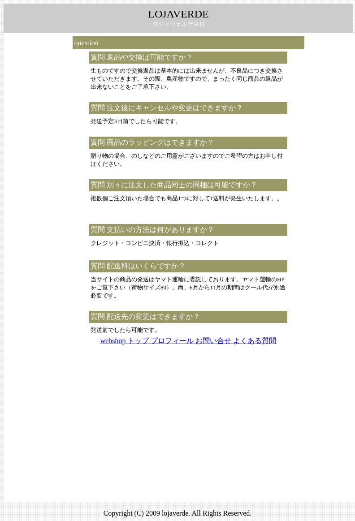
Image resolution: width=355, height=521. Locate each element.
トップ (139, 340)
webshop (114, 340)
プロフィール (173, 340)
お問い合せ (214, 340)
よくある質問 (254, 340)
